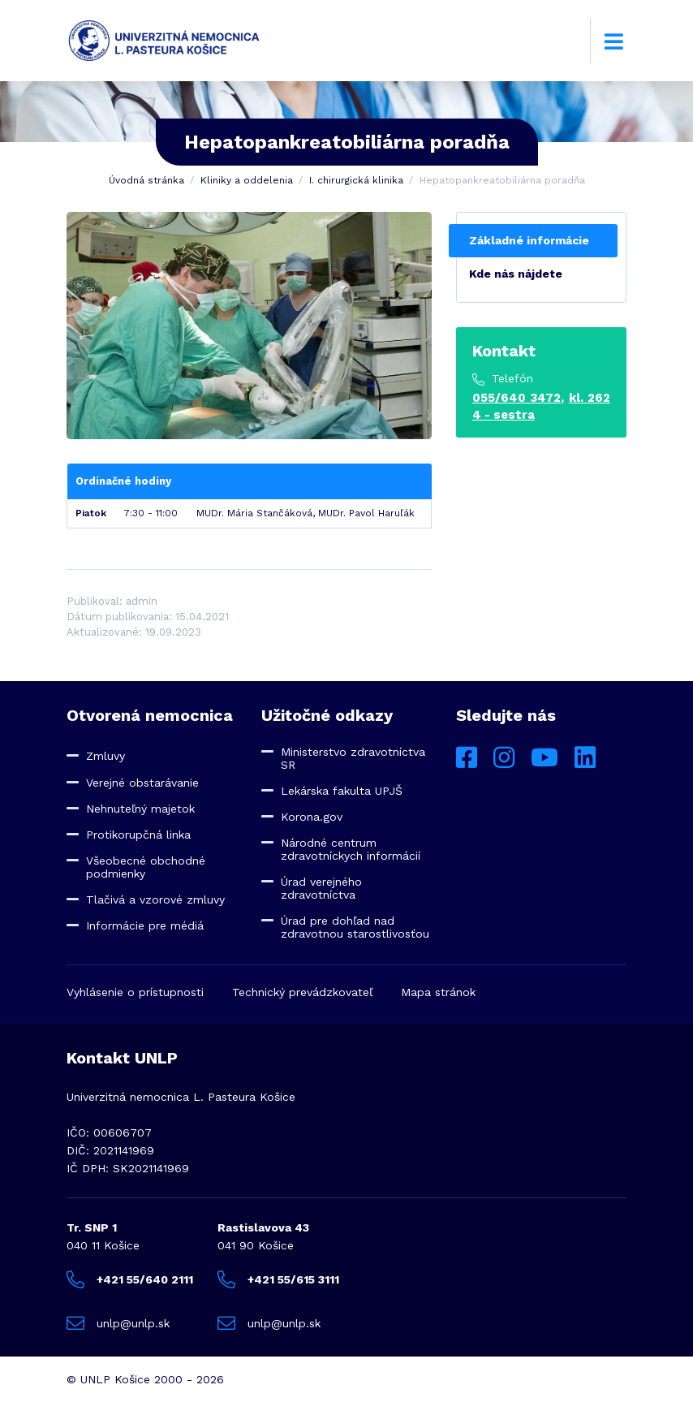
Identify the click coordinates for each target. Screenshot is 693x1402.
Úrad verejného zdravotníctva (321, 888)
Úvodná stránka (146, 180)
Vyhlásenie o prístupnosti (135, 992)
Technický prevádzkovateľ (302, 992)
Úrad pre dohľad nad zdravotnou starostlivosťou (355, 927)
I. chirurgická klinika (356, 180)
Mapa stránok (438, 992)
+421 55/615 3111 (278, 1279)
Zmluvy (105, 755)
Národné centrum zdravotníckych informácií (350, 849)
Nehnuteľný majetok (140, 808)
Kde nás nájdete (515, 273)
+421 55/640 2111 (130, 1279)
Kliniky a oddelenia (246, 180)
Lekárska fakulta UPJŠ (341, 790)
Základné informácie (529, 240)
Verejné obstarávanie (142, 782)
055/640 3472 (516, 397)
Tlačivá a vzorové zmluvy (155, 899)
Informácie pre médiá (145, 925)
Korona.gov (311, 816)
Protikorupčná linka (138, 834)
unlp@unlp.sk (118, 1323)
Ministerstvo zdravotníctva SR (353, 758)
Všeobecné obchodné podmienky (145, 867)
